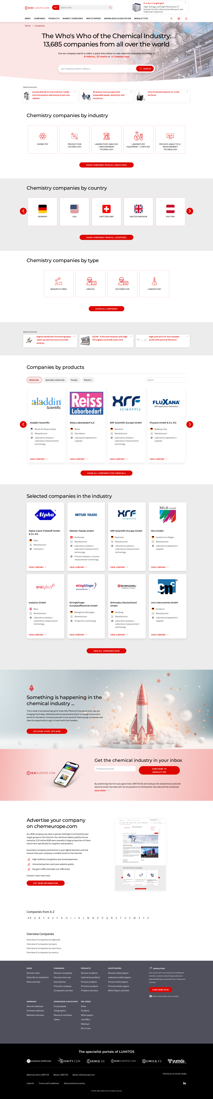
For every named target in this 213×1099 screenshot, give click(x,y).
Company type (121, 56)
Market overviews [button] (73, 18)
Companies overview (63, 990)
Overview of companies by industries (43, 939)
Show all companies (106, 308)
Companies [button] (39, 18)
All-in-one (85, 1028)
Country (103, 56)
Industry (90, 56)
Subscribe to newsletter (159, 770)
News (83, 1006)
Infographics (60, 1010)
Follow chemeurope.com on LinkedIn (163, 996)
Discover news (33, 973)
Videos (57, 1019)
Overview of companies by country (42, 952)
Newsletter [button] (141, 18)
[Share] (171, 18)
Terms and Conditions (49, 1083)
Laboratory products (90, 977)
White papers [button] (93, 18)
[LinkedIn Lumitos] (184, 1083)
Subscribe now (160, 989)
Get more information (45, 883)
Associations (60, 981)
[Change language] (179, 18)
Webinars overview (35, 1015)
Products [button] (53, 18)
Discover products (89, 973)
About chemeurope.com (84, 1074)
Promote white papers (118, 986)
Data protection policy (74, 1083)
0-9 (29, 918)
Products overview (89, 990)
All (55, 7)
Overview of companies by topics (42, 944)
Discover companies (63, 973)
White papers (87, 1015)
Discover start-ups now (47, 731)
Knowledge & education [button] (117, 18)
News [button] (28, 18)
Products (85, 1010)
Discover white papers (118, 973)
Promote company (62, 986)
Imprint (30, 1083)
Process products (89, 981)
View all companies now (106, 650)
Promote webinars (35, 1010)
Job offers (85, 1019)
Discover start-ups (62, 977)
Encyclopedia (60, 1006)
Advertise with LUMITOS (38, 1074)
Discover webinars (35, 1006)
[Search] (110, 7)
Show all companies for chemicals (106, 473)
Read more (102, 790)
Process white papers (118, 981)
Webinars (85, 1024)
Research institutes (63, 1015)
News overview (33, 981)
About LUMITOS (60, 1074)
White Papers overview (118, 990)
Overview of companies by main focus (44, 948)
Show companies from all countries (106, 237)
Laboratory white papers (119, 977)
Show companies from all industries (106, 165)
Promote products (89, 986)
